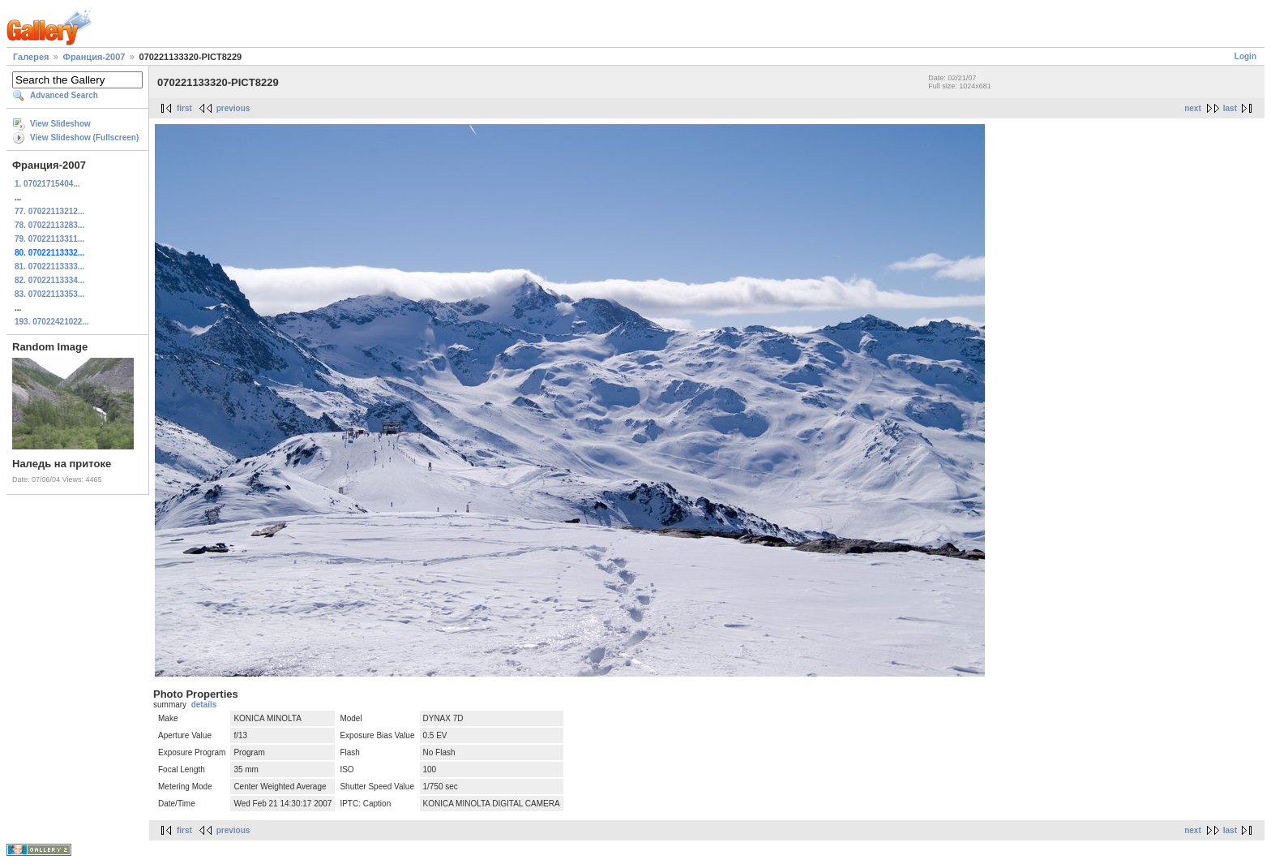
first (184, 108)
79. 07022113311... (49, 238)
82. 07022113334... (49, 280)
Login (1245, 56)
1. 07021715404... (47, 183)
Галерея (31, 57)
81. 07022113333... (49, 266)
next (1192, 108)
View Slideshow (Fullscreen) (84, 137)
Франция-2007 (94, 57)
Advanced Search (64, 95)
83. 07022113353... (49, 294)
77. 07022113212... (49, 211)
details (204, 704)
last (1230, 108)
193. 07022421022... (52, 321)
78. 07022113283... (49, 225)
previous (233, 108)
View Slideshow (60, 123)
